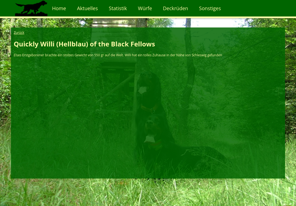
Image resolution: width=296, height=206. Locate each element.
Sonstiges (210, 8)
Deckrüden (175, 8)
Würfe (145, 8)
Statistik (118, 8)
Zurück (19, 32)
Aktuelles (87, 8)
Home (59, 8)
